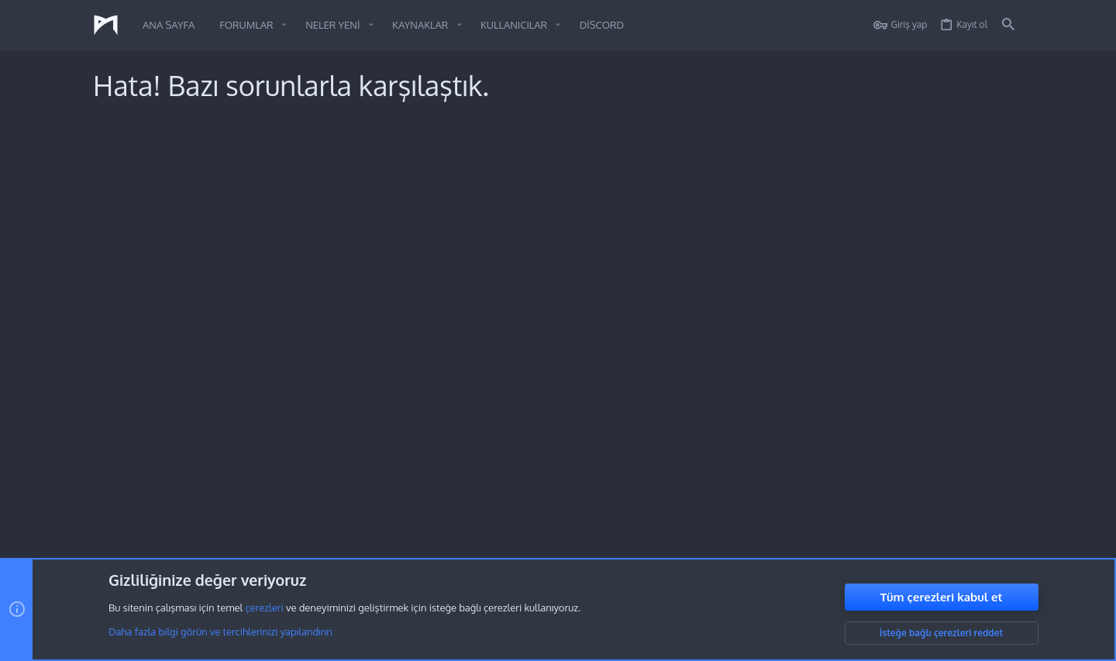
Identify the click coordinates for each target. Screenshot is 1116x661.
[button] (284, 25)
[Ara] (1008, 25)
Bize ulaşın (430, 493)
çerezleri (264, 608)
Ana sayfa (428, 436)
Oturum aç (743, 436)
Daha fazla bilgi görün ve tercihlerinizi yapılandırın (220, 632)
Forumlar (425, 464)
